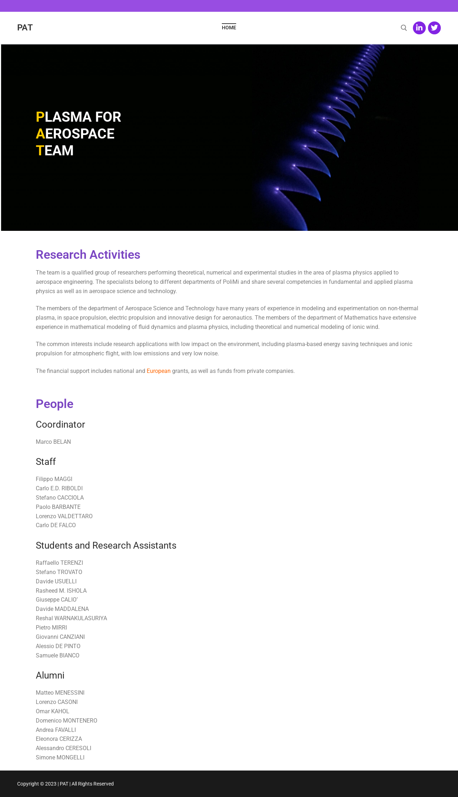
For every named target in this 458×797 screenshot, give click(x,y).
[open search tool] (404, 28)
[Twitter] (434, 27)
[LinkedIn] (419, 27)
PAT (25, 28)
